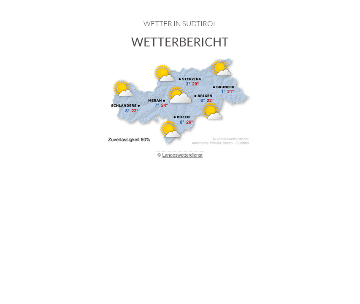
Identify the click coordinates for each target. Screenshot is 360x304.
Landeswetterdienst (182, 154)
